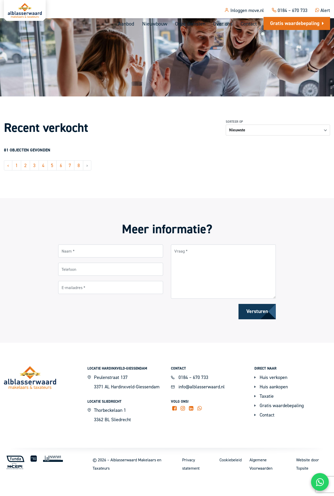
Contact (248, 24)
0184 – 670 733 (289, 6)
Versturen (257, 327)
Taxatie (264, 411)
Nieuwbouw (153, 24)
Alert (322, 6)
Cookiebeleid (230, 475)
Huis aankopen (271, 402)
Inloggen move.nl (244, 6)
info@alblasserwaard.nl (198, 402)
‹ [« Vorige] (8, 181)
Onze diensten (189, 24)
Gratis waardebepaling (297, 23)
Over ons (222, 24)
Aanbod (124, 24)
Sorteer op (234, 137)
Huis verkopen (270, 393)
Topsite (302, 484)
